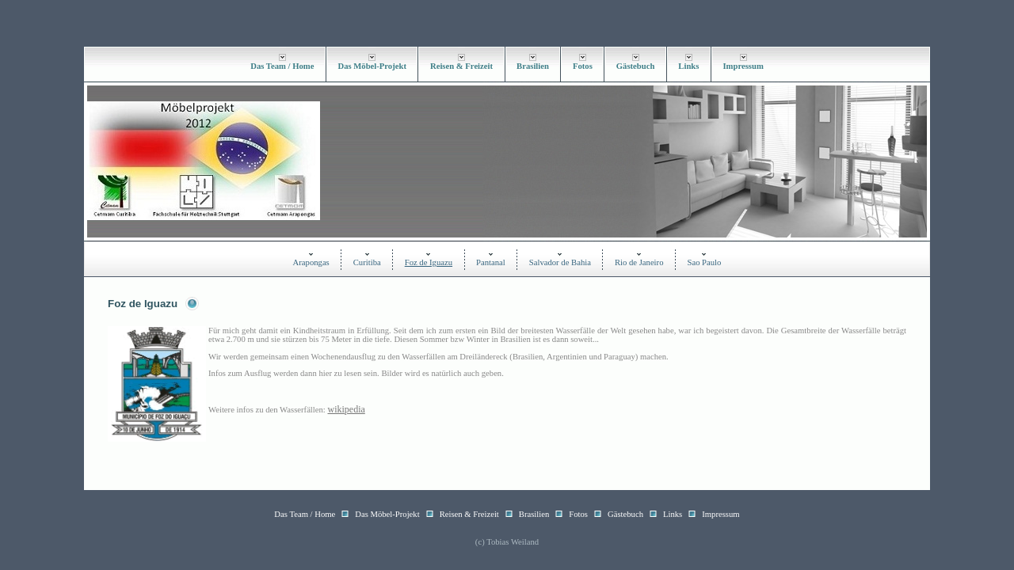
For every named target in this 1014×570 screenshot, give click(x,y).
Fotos (583, 66)
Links (688, 66)
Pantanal (490, 262)
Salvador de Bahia (560, 262)
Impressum (742, 66)
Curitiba (367, 262)
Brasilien (533, 66)
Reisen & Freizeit (461, 66)
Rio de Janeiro (639, 262)
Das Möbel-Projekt (371, 66)
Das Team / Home (282, 66)
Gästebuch (635, 66)
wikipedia (345, 409)
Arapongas (311, 262)
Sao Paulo (704, 262)
